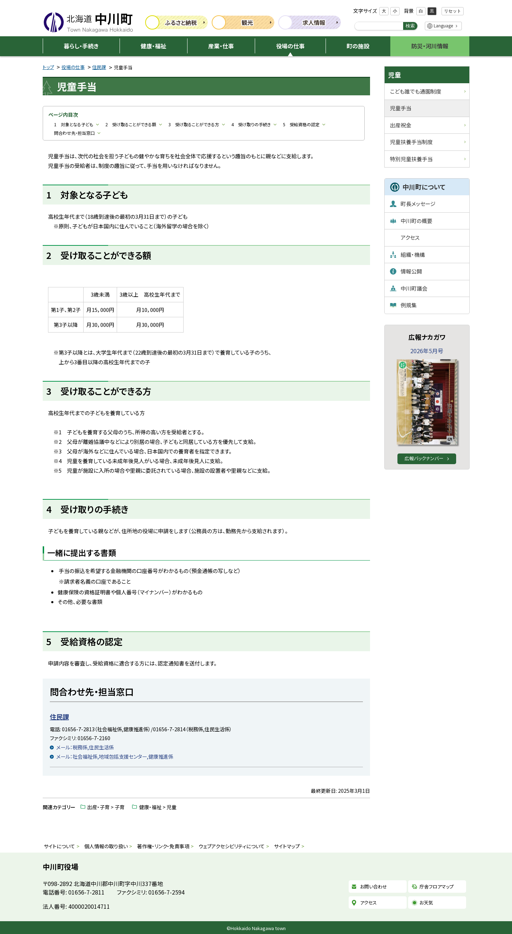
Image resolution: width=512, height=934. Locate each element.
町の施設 (358, 46)
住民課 (99, 67)
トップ (48, 67)
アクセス (368, 902)
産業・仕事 (221, 46)
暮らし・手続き (81, 46)
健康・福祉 (153, 46)
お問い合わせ (373, 886)
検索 (410, 25)
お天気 (426, 902)
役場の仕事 (290, 46)
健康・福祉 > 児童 (157, 807)
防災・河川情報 (429, 46)
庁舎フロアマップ (436, 886)
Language (443, 25)
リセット (452, 11)
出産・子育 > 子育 (106, 807)
